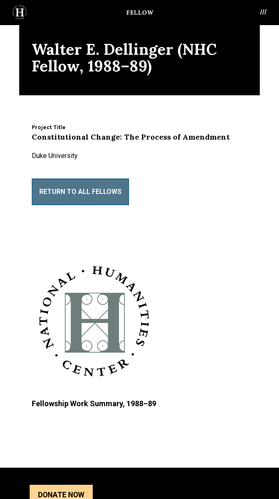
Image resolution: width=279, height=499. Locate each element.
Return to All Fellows (80, 192)
